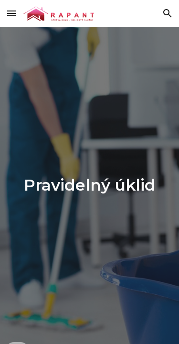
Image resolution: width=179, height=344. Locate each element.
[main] (89, 185)
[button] (11, 13)
